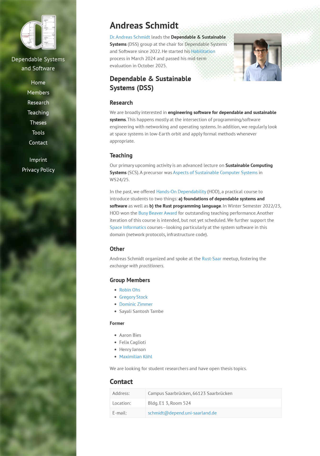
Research (38, 102)
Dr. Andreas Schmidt (130, 37)
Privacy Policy (38, 169)
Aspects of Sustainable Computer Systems (215, 172)
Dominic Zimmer (136, 304)
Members (38, 92)
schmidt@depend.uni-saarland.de (182, 413)
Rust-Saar (211, 258)
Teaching (38, 112)
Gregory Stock (133, 297)
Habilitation (203, 51)
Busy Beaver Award (157, 213)
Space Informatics (128, 227)
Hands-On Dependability (181, 191)
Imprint (38, 159)
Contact (38, 142)
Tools (38, 132)
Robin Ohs (129, 290)
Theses (38, 122)
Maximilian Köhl (135, 356)
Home (38, 82)
